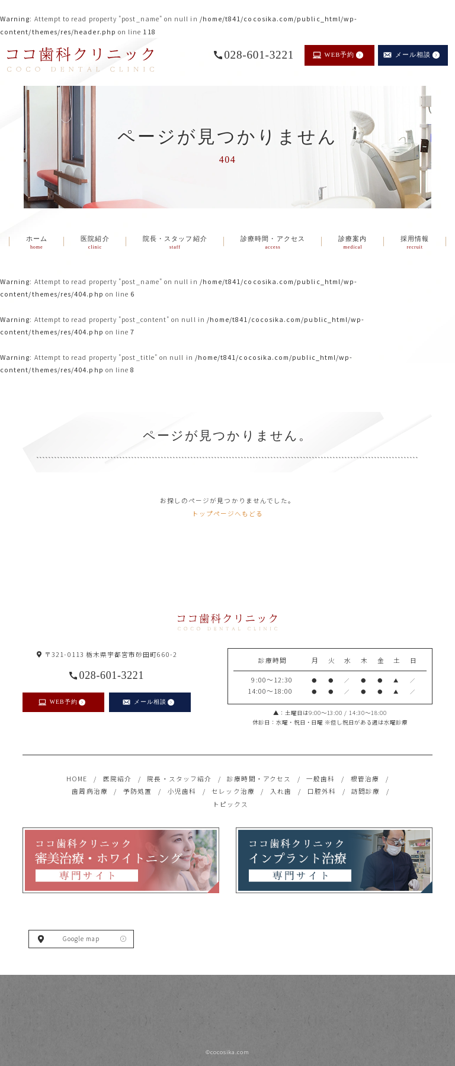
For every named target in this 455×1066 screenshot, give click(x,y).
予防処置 (137, 791)
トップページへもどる (228, 513)
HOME (76, 778)
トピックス (230, 804)
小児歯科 (182, 791)
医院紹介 (117, 778)
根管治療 (365, 778)
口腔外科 (321, 791)
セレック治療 (233, 791)
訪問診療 (365, 791)
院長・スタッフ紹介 (179, 778)
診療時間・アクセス (259, 778)
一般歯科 (320, 778)
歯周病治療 (89, 791)
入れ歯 (280, 791)
